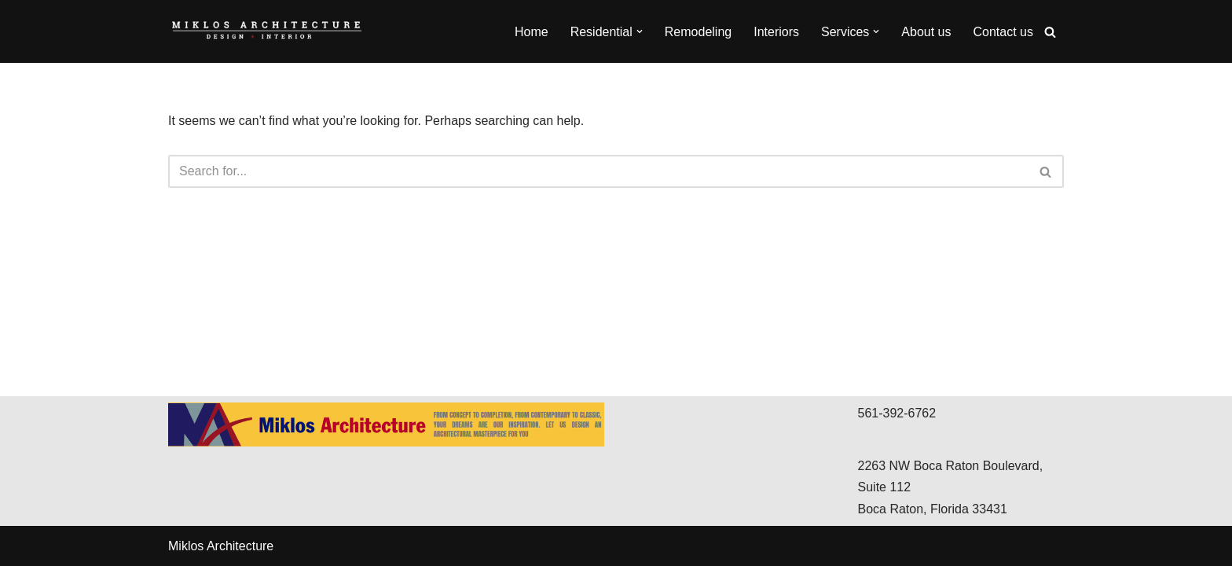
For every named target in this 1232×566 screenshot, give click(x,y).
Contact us (1003, 32)
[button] (639, 31)
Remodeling (698, 32)
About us (926, 32)
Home (531, 32)
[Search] (1050, 32)
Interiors (776, 32)
